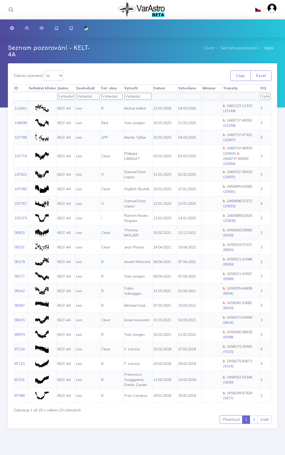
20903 (229, 153)
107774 (21, 156)
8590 (228, 264)
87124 (20, 349)
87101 (20, 379)
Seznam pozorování (239, 48)
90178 (20, 261)
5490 (228, 382)
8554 (228, 293)
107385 (21, 189)
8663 (228, 249)
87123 (20, 363)
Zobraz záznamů (38, 75)
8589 (228, 279)
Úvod (209, 48)
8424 (228, 322)
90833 (20, 232)
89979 (20, 334)
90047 (20, 305)
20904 (229, 163)
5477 (228, 398)
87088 (20, 395)
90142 (20, 291)
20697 (229, 177)
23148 (229, 111)
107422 (21, 174)
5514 (228, 366)
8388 (228, 337)
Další (265, 419)
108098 (21, 123)
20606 (229, 220)
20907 (229, 140)
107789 (21, 137)
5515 (228, 351)
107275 (21, 218)
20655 (229, 206)
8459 (228, 308)
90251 (20, 247)
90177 (20, 276)
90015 (20, 320)
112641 (21, 108)
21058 (229, 125)
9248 (228, 235)
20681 (229, 191)
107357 (21, 203)
